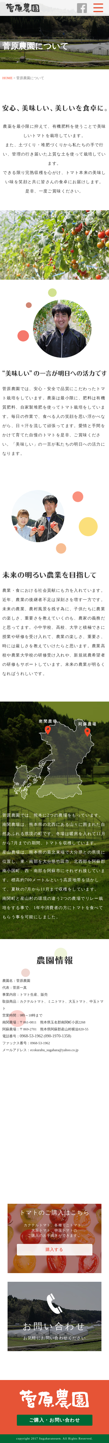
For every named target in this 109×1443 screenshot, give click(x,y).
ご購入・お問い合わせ (54, 1420)
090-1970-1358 (57, 1036)
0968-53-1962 (31, 1036)
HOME (7, 78)
